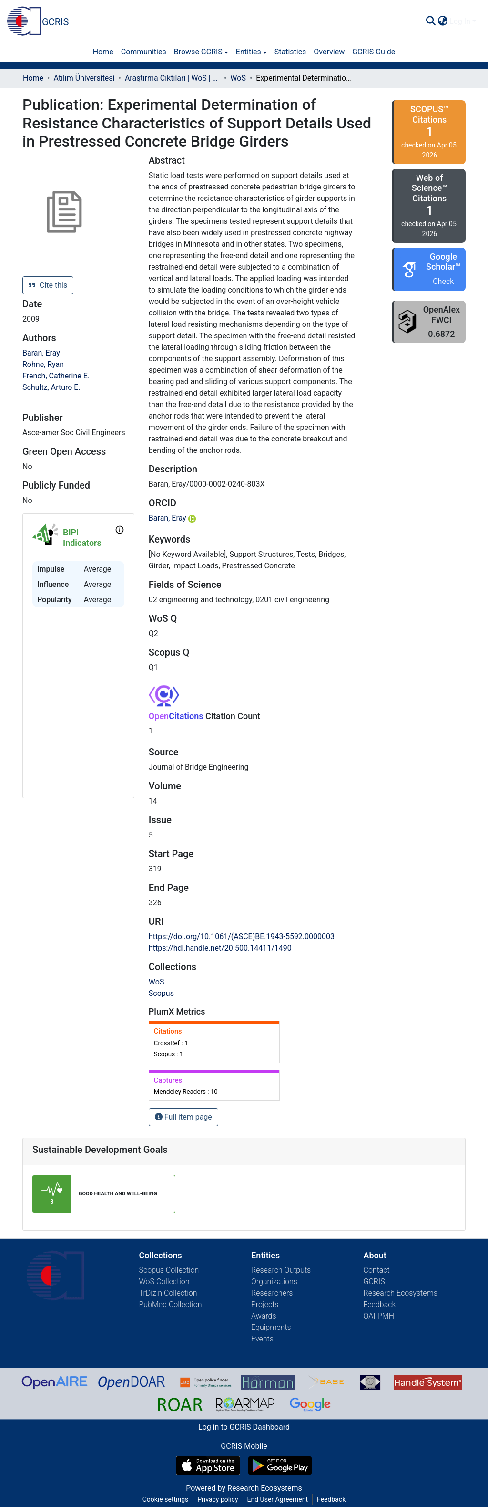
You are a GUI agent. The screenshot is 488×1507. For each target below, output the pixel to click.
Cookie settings (165, 1499)
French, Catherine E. (56, 375)
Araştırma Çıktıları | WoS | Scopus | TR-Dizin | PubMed (172, 78)
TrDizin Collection (168, 1293)
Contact (377, 1270)
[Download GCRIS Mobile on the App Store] (208, 1465)
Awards (263, 1315)
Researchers (272, 1293)
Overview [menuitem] (329, 51)
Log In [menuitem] (459, 21)
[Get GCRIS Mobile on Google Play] (280, 1465)
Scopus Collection (169, 1270)
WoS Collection (164, 1281)
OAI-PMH (379, 1315)
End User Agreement (277, 1499)
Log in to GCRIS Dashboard (244, 1427)
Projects (264, 1304)
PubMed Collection (170, 1304)
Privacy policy (217, 1499)
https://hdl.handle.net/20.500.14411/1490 (220, 947)
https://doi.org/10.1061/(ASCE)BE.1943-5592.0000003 (242, 936)
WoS (238, 78)
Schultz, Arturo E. (51, 387)
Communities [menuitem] (143, 51)
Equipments (271, 1327)
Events (262, 1338)
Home (33, 78)
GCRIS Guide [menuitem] (373, 51)
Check (443, 281)
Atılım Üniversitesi (83, 78)
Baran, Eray (41, 352)
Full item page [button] (183, 1116)
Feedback (380, 1304)
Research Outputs (281, 1270)
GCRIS (374, 1281)
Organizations (274, 1281)
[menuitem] (442, 21)
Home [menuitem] (103, 51)
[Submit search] (431, 21)
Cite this (48, 285)
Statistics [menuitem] (290, 51)
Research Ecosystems (400, 1293)
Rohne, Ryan (43, 364)
